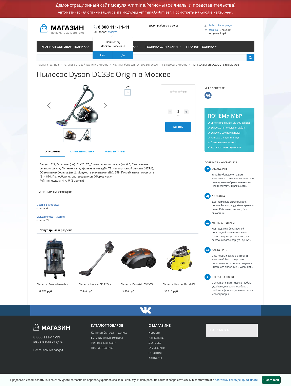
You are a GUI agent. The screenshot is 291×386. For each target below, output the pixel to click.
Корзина (213, 30)
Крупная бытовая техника (109, 332)
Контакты (155, 358)
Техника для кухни (103, 343)
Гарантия (155, 353)
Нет (102, 55)
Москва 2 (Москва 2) (48, 204)
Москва (113, 32)
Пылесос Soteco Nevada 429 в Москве (60, 284)
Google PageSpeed (216, 12)
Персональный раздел (48, 350)
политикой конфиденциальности (236, 380)
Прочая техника (102, 348)
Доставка (155, 343)
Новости (154, 332)
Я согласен (271, 380)
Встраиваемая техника (107, 337)
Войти (212, 25)
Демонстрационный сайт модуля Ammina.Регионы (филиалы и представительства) (145, 5)
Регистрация (225, 25)
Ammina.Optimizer (155, 12)
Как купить (156, 337)
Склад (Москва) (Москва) (51, 216)
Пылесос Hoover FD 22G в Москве (100, 284)
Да (123, 55)
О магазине (157, 348)
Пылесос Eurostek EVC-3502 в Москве (144, 284)
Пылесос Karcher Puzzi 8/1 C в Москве (186, 284)
